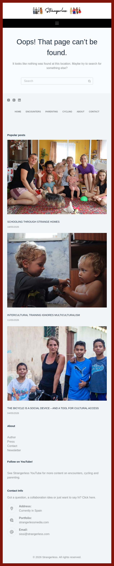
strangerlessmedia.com (34, 522)
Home (18, 111)
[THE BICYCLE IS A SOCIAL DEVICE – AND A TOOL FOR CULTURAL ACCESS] (57, 363)
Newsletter (14, 450)
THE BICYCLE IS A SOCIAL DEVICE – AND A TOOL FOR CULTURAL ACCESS (53, 408)
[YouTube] (14, 100)
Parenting (51, 111)
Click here (88, 497)
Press (11, 441)
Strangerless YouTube (27, 473)
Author (11, 437)
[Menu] (57, 23)
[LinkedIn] (19, 100)
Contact (94, 111)
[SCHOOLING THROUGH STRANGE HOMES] (57, 177)
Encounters (33, 111)
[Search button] (89, 81)
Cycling (67, 111)
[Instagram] (8, 100)
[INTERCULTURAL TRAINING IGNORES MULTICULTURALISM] (57, 270)
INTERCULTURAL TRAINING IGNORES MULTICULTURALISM (43, 315)
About (80, 111)
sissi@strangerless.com (34, 534)
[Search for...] (53, 81)
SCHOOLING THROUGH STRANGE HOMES (33, 221)
